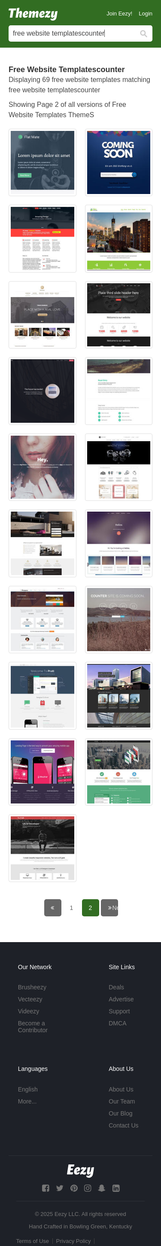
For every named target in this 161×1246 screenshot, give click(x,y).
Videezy (28, 1011)
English (28, 1089)
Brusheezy (32, 987)
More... (27, 1101)
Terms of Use (32, 1241)
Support (119, 1011)
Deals (116, 987)
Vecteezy (30, 999)
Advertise (121, 999)
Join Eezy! (119, 13)
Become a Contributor (33, 1027)
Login (145, 13)
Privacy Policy (73, 1241)
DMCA (117, 1023)
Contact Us (123, 1125)
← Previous (58, 907)
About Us (121, 1089)
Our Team (122, 1101)
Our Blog (120, 1113)
